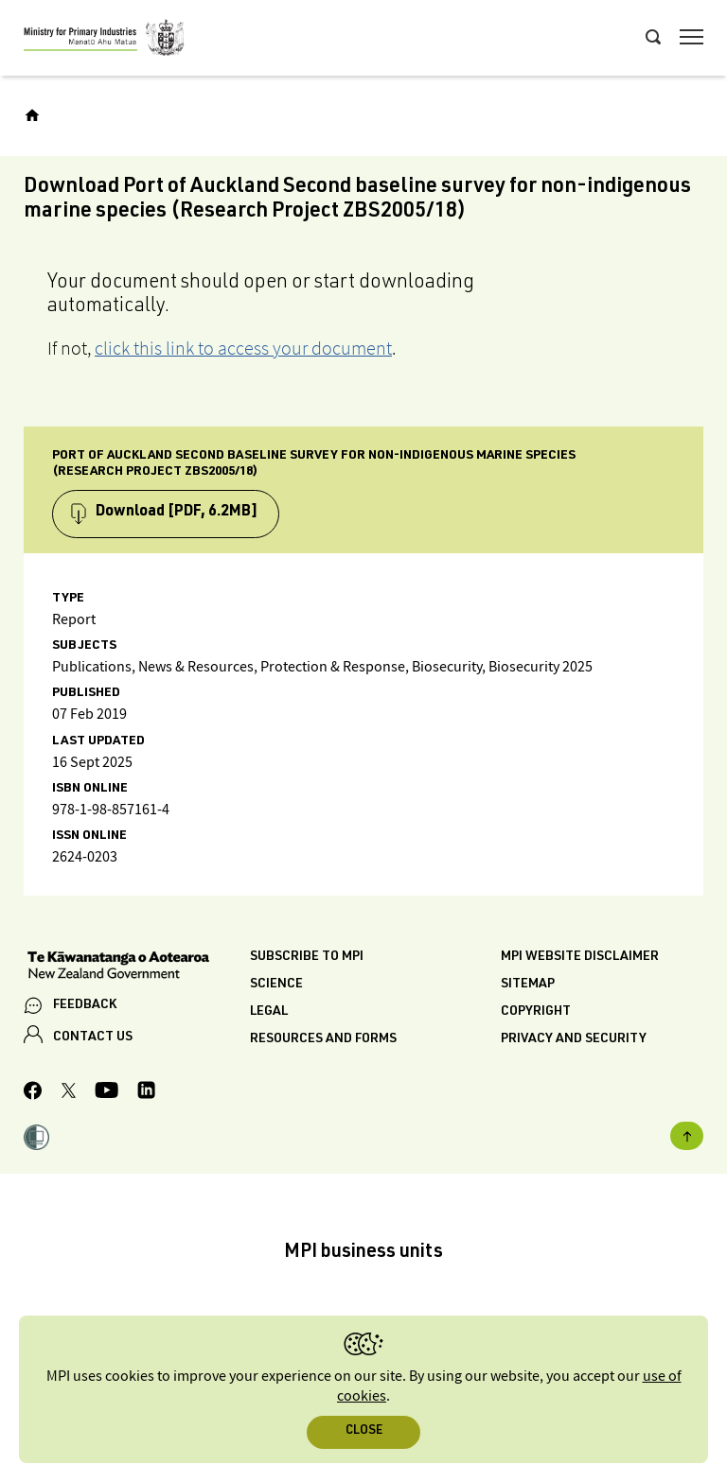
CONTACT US (93, 1037)
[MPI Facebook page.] (33, 1093)
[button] (36, 1140)
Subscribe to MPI (307, 957)
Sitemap (528, 984)
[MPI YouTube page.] (106, 1093)
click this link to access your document (243, 348)
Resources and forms (323, 1039)
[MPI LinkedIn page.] (146, 1093)
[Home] (32, 115)
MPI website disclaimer (580, 957)
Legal (269, 1012)
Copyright (536, 1012)
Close (364, 1431)
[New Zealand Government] (137, 967)
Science (276, 984)
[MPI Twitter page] (69, 1093)
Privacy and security (574, 1039)
